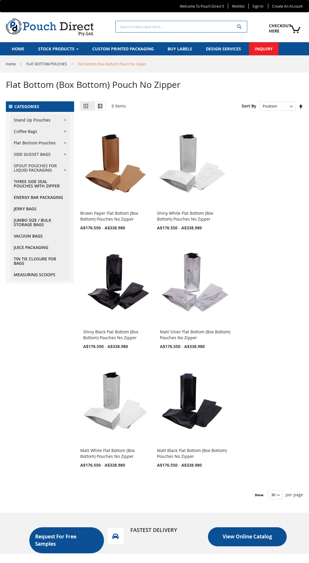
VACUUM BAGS (28, 236)
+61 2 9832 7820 (255, 507)
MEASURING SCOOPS (34, 274)
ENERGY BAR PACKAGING (38, 197)
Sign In (257, 6)
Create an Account (287, 6)
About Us (98, 435)
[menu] (154, 48)
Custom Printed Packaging (189, 445)
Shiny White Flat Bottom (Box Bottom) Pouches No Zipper (161, 196)
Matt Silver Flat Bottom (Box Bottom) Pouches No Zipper (275, 196)
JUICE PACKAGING (31, 247)
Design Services (178, 474)
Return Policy (102, 494)
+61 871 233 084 (255, 486)
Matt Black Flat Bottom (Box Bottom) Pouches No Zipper (161, 298)
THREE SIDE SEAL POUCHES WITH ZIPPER (37, 184)
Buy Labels (174, 455)
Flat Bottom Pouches (35, 143)
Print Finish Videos (181, 465)
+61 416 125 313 (255, 500)
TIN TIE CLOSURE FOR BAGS (35, 261)
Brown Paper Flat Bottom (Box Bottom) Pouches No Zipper (104, 196)
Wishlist (238, 6)
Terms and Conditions (110, 504)
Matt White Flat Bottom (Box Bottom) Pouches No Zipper (104, 298)
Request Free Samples (185, 484)
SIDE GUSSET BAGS (32, 154)
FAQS (94, 484)
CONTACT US (101, 474)
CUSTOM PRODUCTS (109, 455)
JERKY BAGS (25, 208)
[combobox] (181, 27)
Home (11, 64)
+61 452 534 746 (255, 493)
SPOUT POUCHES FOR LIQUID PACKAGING (35, 168)
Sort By (249, 106)
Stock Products (103, 445)
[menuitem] (18, 48)
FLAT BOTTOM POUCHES (46, 64)
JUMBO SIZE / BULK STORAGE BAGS (32, 222)
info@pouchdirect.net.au (263, 524)
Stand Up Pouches (32, 120)
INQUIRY (97, 465)
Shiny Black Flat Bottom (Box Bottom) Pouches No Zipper (218, 196)
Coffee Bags (25, 131)
